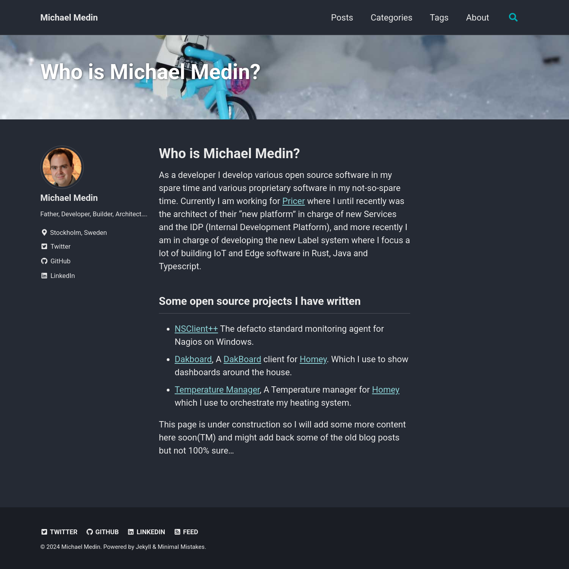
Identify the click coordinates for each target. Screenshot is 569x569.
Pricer (293, 201)
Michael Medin (69, 18)
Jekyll (143, 546)
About (477, 18)
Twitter (58, 532)
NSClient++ (196, 329)
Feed (185, 532)
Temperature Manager (217, 390)
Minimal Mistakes (181, 546)
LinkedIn (146, 532)
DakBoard (242, 359)
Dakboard (193, 359)
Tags (439, 18)
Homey (313, 359)
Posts (342, 18)
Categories (392, 18)
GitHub (102, 532)
